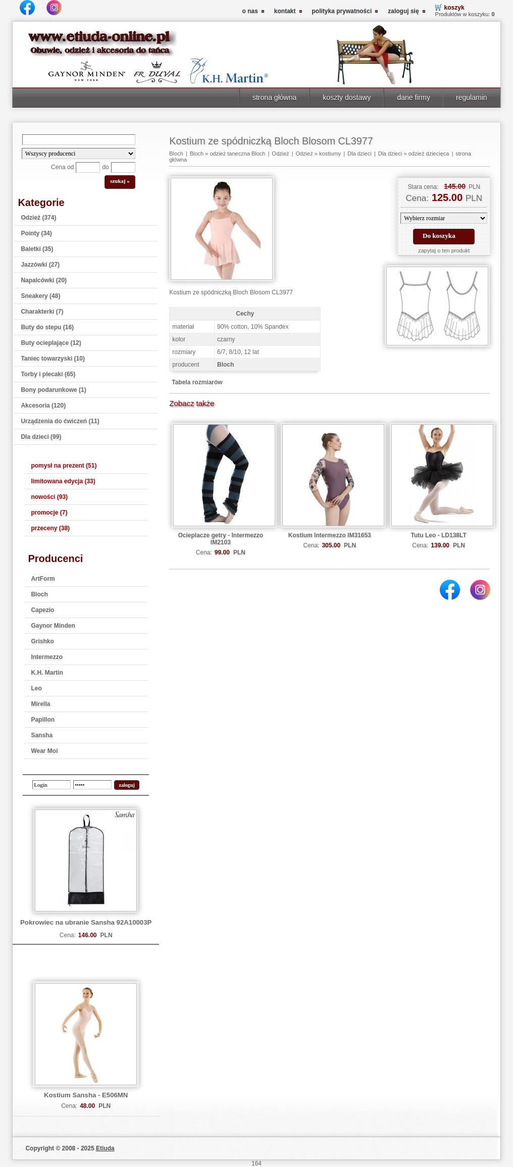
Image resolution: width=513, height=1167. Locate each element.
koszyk (454, 7)
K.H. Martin (47, 672)
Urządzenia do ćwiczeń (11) (60, 421)
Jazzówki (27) (40, 264)
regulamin (471, 97)
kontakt (285, 11)
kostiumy (330, 153)
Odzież (280, 153)
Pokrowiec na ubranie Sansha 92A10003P (85, 922)
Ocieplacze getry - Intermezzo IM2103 (220, 539)
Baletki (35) (37, 248)
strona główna (274, 97)
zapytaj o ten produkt (444, 250)
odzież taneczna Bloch (237, 153)
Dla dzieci (359, 153)
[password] (92, 784)
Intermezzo (47, 657)
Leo (36, 688)
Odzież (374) (38, 217)
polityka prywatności (342, 11)
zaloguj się (403, 11)
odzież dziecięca (428, 153)
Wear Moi (44, 750)
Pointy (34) (36, 233)
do (105, 167)
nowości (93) (49, 496)
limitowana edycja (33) (63, 481)
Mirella (40, 703)
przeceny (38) (50, 528)
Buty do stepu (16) (47, 327)
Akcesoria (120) (43, 405)
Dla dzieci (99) (41, 436)
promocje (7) (49, 512)
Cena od (62, 167)
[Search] (78, 139)
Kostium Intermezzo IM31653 (329, 535)
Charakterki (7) (42, 311)
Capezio (42, 610)
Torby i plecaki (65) (48, 374)
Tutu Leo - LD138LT (439, 535)
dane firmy (413, 97)
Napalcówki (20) (44, 280)
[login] (51, 784)
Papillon (43, 719)
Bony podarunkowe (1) (53, 389)
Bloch (39, 594)
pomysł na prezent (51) (63, 465)
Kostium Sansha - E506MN (86, 1095)
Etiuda (105, 1148)
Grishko (42, 641)
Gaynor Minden (53, 625)
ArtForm (43, 578)
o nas (250, 11)
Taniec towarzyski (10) (53, 358)
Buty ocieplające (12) (51, 342)
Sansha (42, 735)
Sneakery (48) (40, 295)
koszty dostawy (347, 97)
